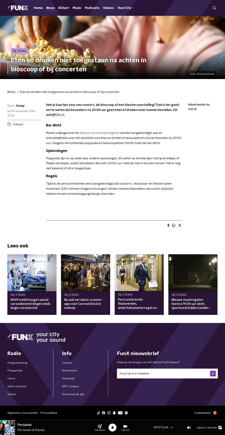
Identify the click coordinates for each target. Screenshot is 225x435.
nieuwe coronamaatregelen (99, 133)
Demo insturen (16, 386)
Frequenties (15, 370)
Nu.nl (60, 115)
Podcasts (92, 8)
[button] (99, 427)
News (50, 8)
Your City (125, 8)
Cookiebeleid (202, 412)
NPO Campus (70, 386)
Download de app (73, 394)
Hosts (11, 378)
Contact (67, 362)
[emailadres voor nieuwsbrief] (167, 373)
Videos (108, 8)
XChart (63, 8)
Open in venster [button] (209, 427)
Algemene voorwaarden (22, 412)
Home (38, 8)
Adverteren (69, 370)
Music (77, 8)
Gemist (11, 394)
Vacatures (68, 378)
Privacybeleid (48, 412)
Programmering (17, 362)
